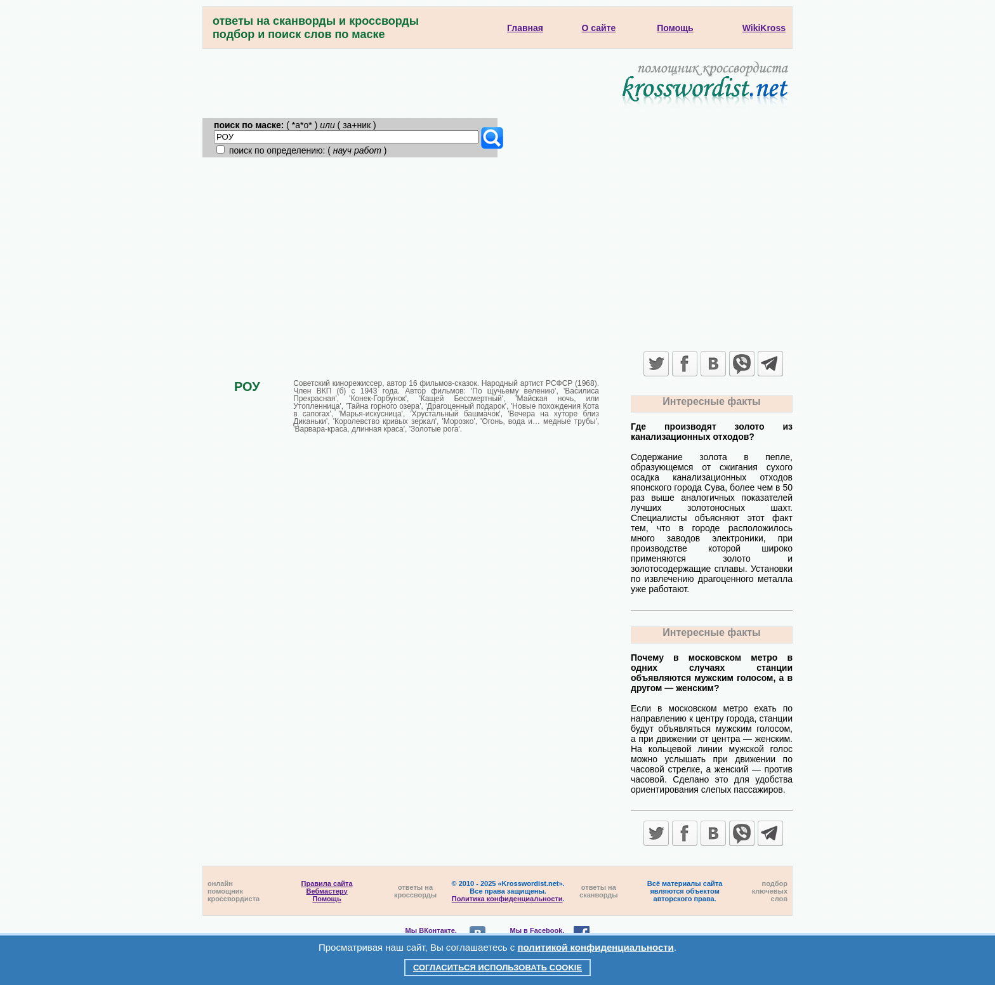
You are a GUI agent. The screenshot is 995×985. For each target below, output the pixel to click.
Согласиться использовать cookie (497, 967)
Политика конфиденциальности (507, 898)
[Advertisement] (497, 252)
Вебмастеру (327, 891)
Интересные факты (711, 401)
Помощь (326, 898)
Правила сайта (327, 883)
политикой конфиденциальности (596, 947)
